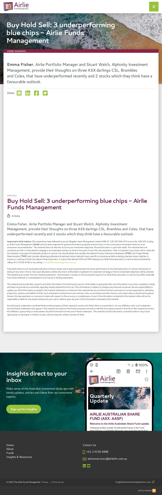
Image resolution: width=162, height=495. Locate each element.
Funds (10, 453)
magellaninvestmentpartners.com (134, 482)
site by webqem (147, 490)
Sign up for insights (23, 409)
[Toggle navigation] (154, 6)
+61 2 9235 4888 (97, 451)
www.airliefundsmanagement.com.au (58, 262)
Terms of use (58, 482)
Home (10, 445)
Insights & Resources (19, 457)
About (10, 449)
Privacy (45, 482)
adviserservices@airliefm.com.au (107, 458)
